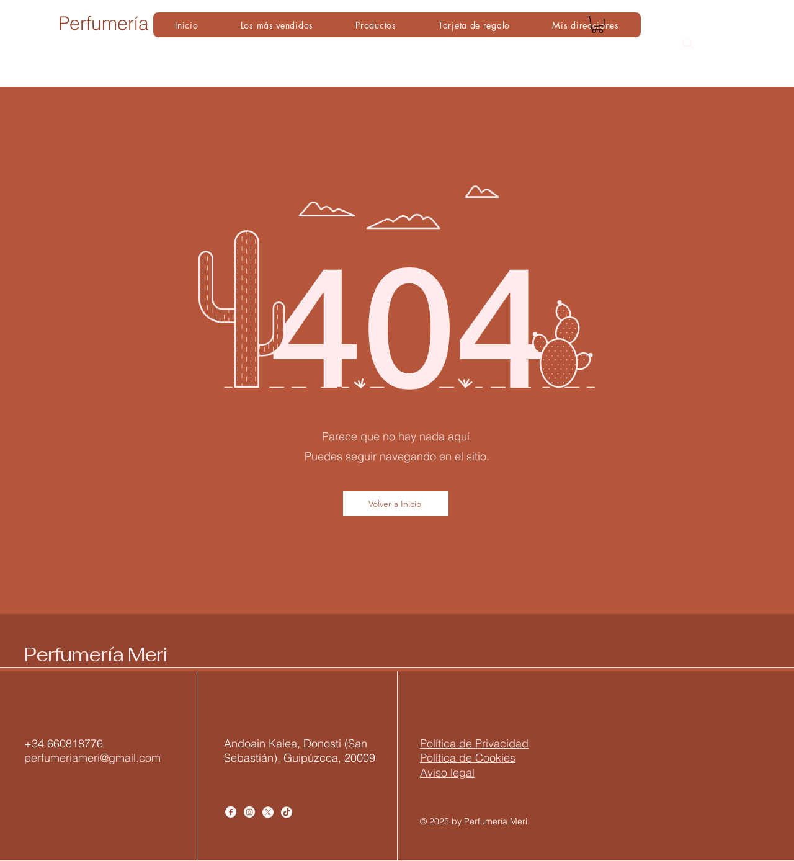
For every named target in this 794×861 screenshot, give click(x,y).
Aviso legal (447, 772)
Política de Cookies (467, 758)
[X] (268, 812)
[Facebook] (231, 812)
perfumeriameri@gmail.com (92, 758)
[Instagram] (249, 812)
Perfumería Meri (95, 654)
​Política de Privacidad (474, 743)
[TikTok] (286, 812)
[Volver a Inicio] (395, 503)
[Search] (688, 43)
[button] (597, 24)
